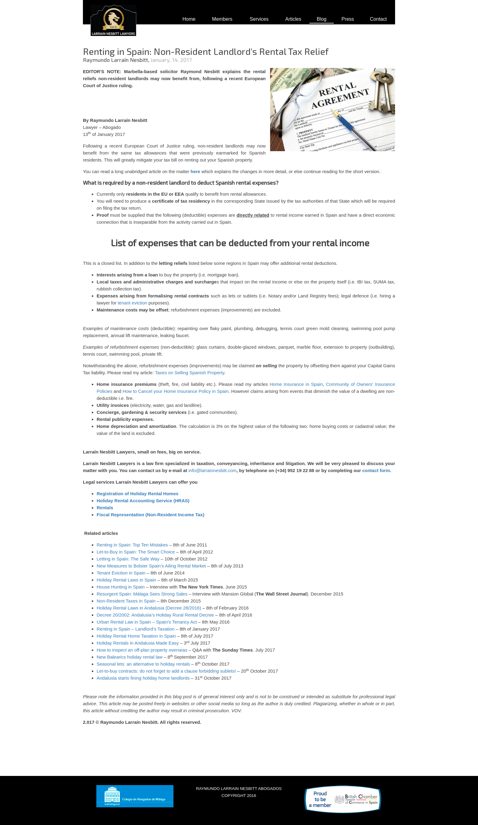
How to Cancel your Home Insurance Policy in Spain (176, 391)
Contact (378, 19)
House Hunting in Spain (121, 586)
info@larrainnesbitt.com (212, 470)
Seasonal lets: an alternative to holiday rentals (143, 664)
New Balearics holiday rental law (129, 657)
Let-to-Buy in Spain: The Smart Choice (136, 551)
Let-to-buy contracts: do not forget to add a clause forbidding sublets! (166, 671)
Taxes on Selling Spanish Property (189, 372)
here (195, 171)
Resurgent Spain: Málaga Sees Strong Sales (142, 593)
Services (259, 19)
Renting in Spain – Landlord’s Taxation (135, 628)
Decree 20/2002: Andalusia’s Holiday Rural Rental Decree (155, 614)
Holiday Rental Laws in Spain (126, 579)
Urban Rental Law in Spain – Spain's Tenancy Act (147, 621)
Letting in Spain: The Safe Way (128, 558)
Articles (293, 19)
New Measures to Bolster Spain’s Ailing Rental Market (151, 565)
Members (222, 19)
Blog (321, 19)
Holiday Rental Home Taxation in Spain (136, 635)
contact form (376, 470)
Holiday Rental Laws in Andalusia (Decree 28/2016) (149, 607)
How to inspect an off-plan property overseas (142, 650)
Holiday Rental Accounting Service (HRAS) (143, 500)
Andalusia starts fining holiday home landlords (143, 678)
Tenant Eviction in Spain (121, 572)
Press (347, 19)
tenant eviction (132, 302)
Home (188, 19)
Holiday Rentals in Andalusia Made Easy (138, 642)
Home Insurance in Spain (296, 384)
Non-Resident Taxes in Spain (126, 600)
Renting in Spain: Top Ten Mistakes (132, 544)
